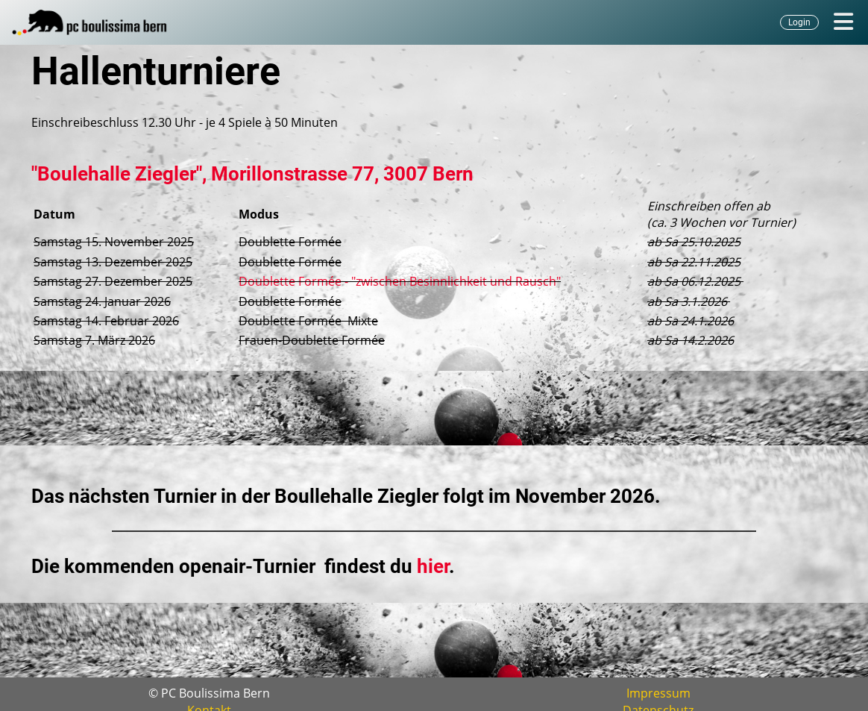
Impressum (658, 693)
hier (433, 566)
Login (799, 22)
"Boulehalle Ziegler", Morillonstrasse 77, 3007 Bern (252, 174)
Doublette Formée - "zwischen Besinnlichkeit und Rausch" (400, 281)
